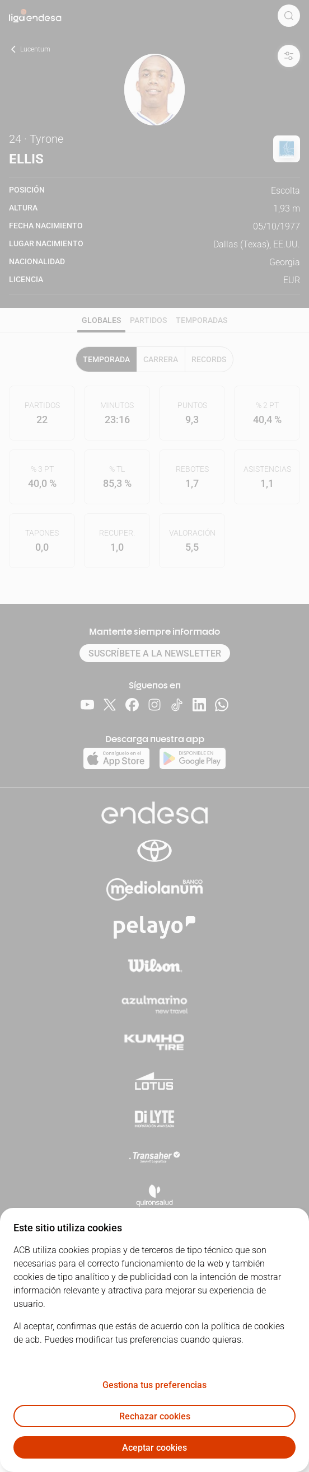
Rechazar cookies (154, 1416)
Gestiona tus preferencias (154, 1385)
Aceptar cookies (154, 1447)
